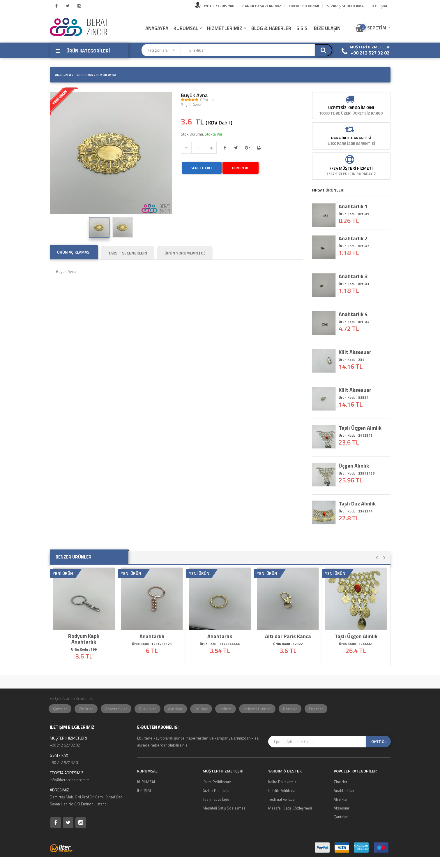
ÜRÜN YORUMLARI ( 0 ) (185, 253)
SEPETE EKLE (202, 168)
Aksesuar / (86, 75)
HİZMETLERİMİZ (224, 28)
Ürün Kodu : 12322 (288, 644)
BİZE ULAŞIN (327, 28)
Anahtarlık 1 (353, 206)
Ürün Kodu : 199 (84, 649)
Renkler (290, 709)
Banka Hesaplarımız (261, 6)
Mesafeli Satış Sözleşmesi (224, 808)
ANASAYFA (156, 28)
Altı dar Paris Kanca (288, 636)
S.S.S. (302, 28)
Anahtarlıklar (116, 709)
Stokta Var (213, 134)
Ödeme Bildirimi (304, 6)
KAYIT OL (378, 741)
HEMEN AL (240, 168)
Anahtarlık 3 (353, 276)
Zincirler (86, 709)
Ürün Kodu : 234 (351, 359)
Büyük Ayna (194, 95)
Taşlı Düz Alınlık (357, 504)
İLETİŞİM (379, 6)
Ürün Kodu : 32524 (353, 397)
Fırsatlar (316, 709)
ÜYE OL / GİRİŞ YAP (214, 6)
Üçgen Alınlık (354, 466)
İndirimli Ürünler (257, 709)
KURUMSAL (186, 28)
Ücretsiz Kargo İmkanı (351, 107)
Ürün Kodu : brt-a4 (354, 321)
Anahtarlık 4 (353, 314)
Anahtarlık (151, 636)
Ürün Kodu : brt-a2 (354, 246)
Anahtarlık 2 (353, 238)
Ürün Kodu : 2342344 (355, 511)
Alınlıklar (175, 709)
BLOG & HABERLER (271, 28)
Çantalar (60, 709)
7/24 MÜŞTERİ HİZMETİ (351, 168)
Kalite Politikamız (217, 782)
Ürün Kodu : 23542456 (356, 473)
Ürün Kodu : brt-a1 (354, 214)
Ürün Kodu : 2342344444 (220, 644)
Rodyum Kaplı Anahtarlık (84, 639)
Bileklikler (147, 709)
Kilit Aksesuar (355, 352)
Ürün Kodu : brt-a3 (354, 284)
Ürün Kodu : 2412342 (355, 435)
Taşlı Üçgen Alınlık (360, 428)
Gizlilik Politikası (216, 790)
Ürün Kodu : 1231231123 (152, 644)
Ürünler (201, 709)
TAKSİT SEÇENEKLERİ (127, 253)
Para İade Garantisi (351, 138)
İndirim (226, 709)
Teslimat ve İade (216, 799)
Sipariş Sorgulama (345, 6)
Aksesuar (341, 808)
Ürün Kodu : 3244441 (356, 644)
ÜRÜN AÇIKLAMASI (74, 252)
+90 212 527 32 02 (370, 52)
